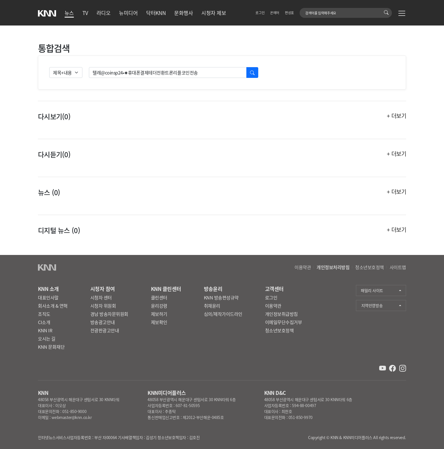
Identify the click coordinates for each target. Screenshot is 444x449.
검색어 (303, 10)
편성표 (289, 12)
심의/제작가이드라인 (223, 313)
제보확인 (159, 322)
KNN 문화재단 (51, 346)
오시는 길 (47, 338)
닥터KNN (156, 12)
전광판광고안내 (104, 330)
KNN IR (45, 330)
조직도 (44, 313)
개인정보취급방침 (281, 313)
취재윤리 (212, 305)
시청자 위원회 (103, 305)
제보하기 (159, 313)
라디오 (103, 12)
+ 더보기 (396, 115)
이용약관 (302, 267)
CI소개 (44, 322)
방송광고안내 (102, 322)
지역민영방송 (372, 305)
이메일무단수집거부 (283, 322)
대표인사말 (48, 297)
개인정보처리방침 (333, 267)
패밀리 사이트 (372, 290)
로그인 (259, 12)
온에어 (274, 12)
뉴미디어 (128, 12)
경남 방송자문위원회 (109, 313)
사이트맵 (398, 267)
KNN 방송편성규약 (221, 297)
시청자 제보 (213, 12)
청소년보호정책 (369, 267)
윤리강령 (159, 305)
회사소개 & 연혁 (53, 305)
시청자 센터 (101, 297)
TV (85, 12)
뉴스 (69, 12)
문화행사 (183, 12)
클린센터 (159, 297)
